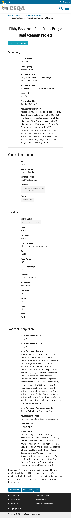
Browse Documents (44, 503)
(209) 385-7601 (27, 200)
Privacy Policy (14, 499)
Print (37, 490)
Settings (66, 2)
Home (10, 15)
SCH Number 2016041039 (33, 15)
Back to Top (13, 495)
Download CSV (15, 490)
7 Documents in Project (18, 43)
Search (18, 15)
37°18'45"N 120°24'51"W (31, 222)
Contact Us (58, 2)
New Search (27, 490)
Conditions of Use (44, 495)
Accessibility (41, 499)
